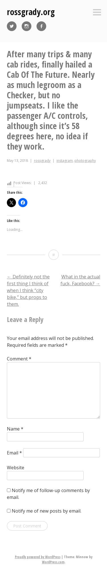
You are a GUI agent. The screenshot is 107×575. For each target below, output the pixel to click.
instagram (64, 160)
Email (14, 453)
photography (85, 160)
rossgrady (42, 160)
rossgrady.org (31, 12)
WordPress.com (53, 562)
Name (15, 429)
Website (15, 467)
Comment (19, 359)
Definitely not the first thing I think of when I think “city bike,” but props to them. (28, 290)
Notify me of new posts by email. (46, 511)
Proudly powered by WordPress (37, 556)
